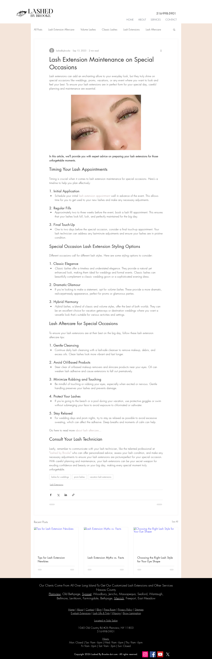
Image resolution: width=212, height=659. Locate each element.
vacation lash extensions (100, 476)
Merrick (119, 598)
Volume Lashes (88, 29)
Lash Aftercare (153, 29)
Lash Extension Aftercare (61, 29)
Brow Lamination (132, 613)
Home (71, 609)
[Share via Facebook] (50, 494)
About (80, 609)
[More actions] (161, 50)
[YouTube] (160, 654)
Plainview (55, 594)
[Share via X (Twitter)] (58, 494)
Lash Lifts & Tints (101, 613)
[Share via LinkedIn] (65, 494)
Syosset (86, 594)
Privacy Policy (125, 609)
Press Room (110, 609)
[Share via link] (73, 494)
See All (175, 521)
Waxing (116, 613)
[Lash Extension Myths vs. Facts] (106, 539)
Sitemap (139, 609)
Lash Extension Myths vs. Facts (106, 557)
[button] (155, 19)
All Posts (38, 29)
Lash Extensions (131, 29)
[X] (168, 654)
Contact (90, 609)
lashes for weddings (60, 476)
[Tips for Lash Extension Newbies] (56, 539)
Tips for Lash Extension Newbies (51, 559)
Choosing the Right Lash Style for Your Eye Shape (155, 559)
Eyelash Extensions (81, 613)
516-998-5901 (166, 13)
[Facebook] (153, 654)
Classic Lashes (109, 29)
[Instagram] (145, 654)
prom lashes (79, 476)
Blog (99, 609)
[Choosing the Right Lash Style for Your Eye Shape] (156, 539)
